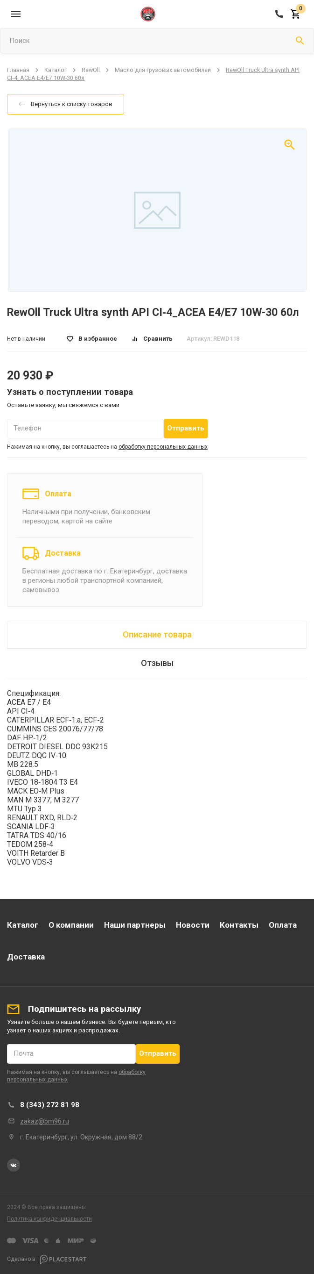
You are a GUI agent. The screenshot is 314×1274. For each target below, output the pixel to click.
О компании (71, 925)
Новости (192, 925)
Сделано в (47, 1259)
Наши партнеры (135, 925)
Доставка (63, 553)
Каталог (55, 69)
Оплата (58, 493)
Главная (18, 69)
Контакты (239, 925)
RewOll (91, 69)
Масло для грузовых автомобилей (163, 69)
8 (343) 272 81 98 (49, 1105)
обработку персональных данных (163, 447)
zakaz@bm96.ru (44, 1121)
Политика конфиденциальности (49, 1219)
